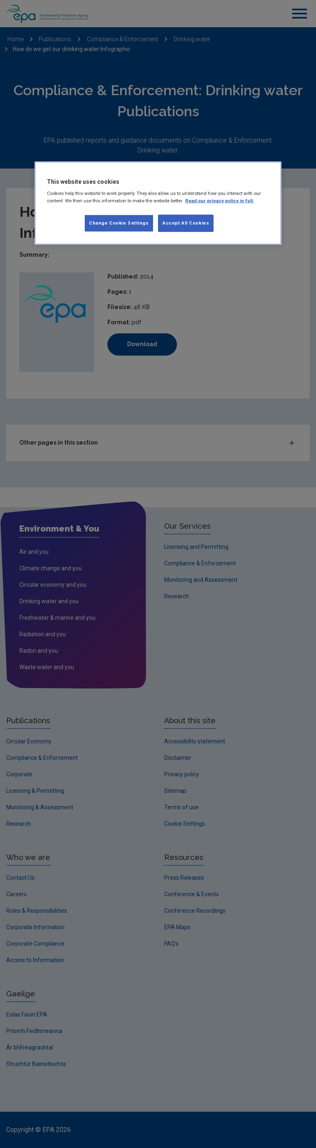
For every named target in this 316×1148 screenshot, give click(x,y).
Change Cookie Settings (119, 222)
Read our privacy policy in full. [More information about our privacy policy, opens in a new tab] (219, 200)
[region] (158, 203)
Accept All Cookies (186, 222)
